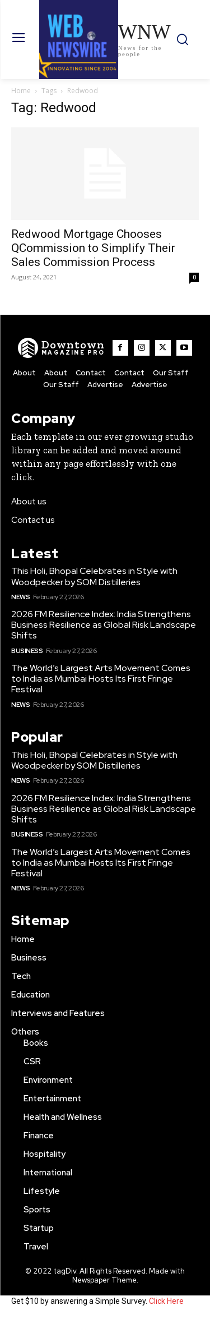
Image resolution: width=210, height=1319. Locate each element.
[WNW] (61, 348)
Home (21, 90)
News (20, 596)
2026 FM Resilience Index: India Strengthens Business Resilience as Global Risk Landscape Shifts (103, 624)
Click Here (166, 1301)
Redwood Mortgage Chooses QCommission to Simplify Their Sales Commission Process (93, 248)
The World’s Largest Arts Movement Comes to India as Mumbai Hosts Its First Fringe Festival (100, 678)
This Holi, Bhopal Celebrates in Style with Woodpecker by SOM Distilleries (94, 576)
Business (27, 650)
